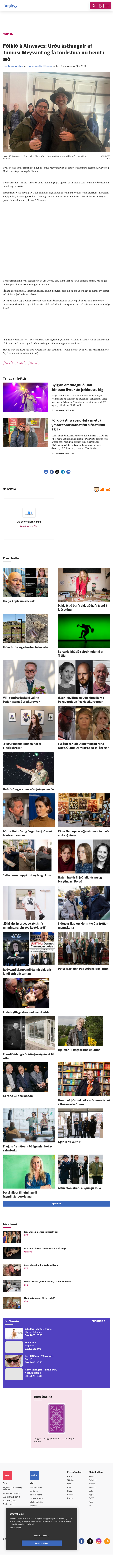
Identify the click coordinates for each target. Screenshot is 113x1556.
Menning (20, 363)
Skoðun (72, 1492)
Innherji (93, 1477)
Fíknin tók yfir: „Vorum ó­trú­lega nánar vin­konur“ (48, 1282)
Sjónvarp (73, 1495)
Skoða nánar (15, 1535)
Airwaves (33, 363)
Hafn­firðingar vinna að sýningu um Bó (28, 789)
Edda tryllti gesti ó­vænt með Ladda (26, 1012)
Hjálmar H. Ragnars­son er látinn (79, 1050)
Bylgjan (93, 1495)
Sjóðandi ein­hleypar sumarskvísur (41, 1232)
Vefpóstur (36, 1514)
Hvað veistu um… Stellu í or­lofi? (39, 1298)
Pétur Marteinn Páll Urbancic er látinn (83, 969)
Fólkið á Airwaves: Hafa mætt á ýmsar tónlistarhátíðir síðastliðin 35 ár (78, 425)
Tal (91, 1507)
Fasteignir (94, 1480)
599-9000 (11, 1505)
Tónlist (7, 363)
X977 (92, 1503)
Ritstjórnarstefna (39, 1499)
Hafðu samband (39, 1495)
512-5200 (40, 1488)
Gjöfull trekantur (69, 1142)
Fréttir (72, 1477)
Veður (92, 1492)
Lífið (71, 1488)
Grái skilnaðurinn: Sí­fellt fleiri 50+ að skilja (45, 1249)
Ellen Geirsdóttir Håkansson (40, 66)
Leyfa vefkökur (59, 1543)
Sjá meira (56, 1204)
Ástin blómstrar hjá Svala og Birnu (41, 1265)
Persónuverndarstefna (13, 1494)
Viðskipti (73, 1480)
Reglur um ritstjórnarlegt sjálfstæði (14, 1489)
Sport (71, 1484)
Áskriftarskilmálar (40, 1503)
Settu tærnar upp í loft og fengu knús (27, 875)
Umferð (35, 1510)
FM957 (93, 1499)
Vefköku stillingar (24, 1543)
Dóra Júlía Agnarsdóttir (13, 66)
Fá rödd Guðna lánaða (18, 1096)
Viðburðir (94, 1488)
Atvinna (93, 1484)
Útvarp (72, 1499)
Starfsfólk (36, 1506)
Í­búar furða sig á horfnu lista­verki (25, 647)
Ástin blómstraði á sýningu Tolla (79, 1188)
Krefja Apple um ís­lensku (19, 601)
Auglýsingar (37, 1491)
